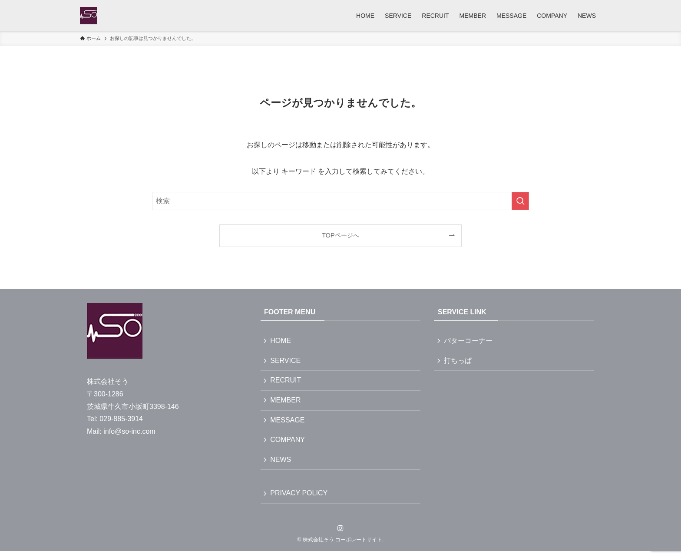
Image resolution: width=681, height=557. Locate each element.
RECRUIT (286, 382)
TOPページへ (340, 235)
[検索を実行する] (520, 201)
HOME (281, 341)
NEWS (281, 464)
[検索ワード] (340, 201)
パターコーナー (469, 341)
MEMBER (286, 402)
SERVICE (286, 361)
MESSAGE (288, 423)
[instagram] (340, 534)
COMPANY (288, 444)
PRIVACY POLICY (299, 499)
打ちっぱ (459, 361)
